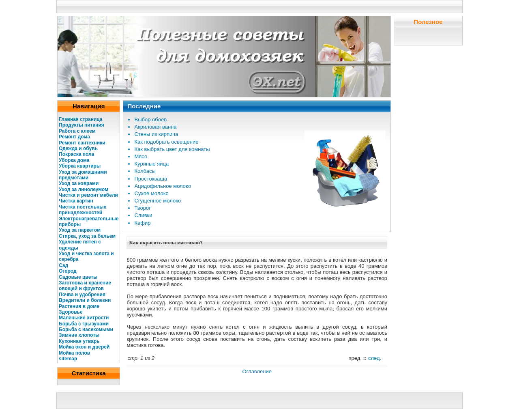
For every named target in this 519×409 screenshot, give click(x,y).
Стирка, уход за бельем (87, 236)
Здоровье (71, 312)
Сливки (143, 215)
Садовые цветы (78, 277)
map (72, 359)
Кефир (142, 223)
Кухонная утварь (79, 341)
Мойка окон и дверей (84, 347)
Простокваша (150, 179)
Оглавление (256, 371)
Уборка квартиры (80, 166)
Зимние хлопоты (79, 335)
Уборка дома (74, 160)
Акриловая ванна (155, 127)
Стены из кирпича (156, 134)
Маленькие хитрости (84, 318)
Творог (142, 208)
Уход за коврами (79, 183)
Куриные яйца (151, 164)
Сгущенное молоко (157, 201)
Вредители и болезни (85, 300)
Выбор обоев (150, 119)
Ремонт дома (74, 137)
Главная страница (81, 119)
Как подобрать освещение (166, 142)
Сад (63, 265)
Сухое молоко (151, 193)
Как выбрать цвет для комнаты (172, 149)
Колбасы (144, 171)
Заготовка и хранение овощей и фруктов (85, 285)
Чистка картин (76, 201)
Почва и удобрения (82, 294)
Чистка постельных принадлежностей (82, 209)
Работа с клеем (77, 131)
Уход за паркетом (80, 230)
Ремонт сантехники (82, 143)
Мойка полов (74, 353)
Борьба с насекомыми (86, 329)
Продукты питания (81, 125)
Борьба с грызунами (84, 324)
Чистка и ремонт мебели (88, 195)
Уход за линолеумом (83, 189)
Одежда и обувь (78, 148)
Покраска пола (76, 154)
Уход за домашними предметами (83, 175)
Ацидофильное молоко (162, 186)
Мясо (140, 156)
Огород (68, 271)
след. (374, 358)
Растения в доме (79, 306)
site (63, 359)
